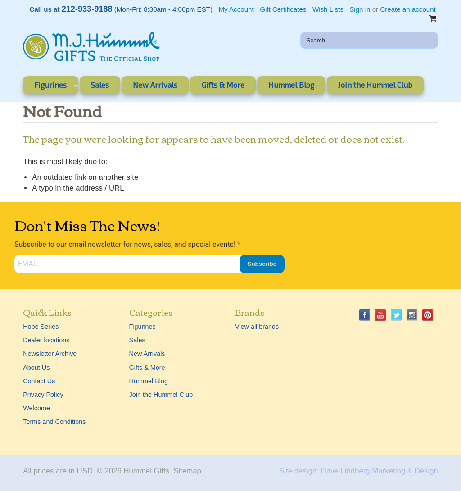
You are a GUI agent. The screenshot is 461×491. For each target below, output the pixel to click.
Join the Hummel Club (375, 84)
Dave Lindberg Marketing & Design (379, 471)
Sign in (359, 9)
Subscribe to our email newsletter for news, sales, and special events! (125, 244)
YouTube (380, 315)
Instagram (412, 315)
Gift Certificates (283, 9)
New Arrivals (155, 84)
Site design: (299, 471)
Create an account (407, 9)
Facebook (365, 315)
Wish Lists (327, 9)
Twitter (396, 315)
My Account (236, 9)
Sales (100, 84)
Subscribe (262, 263)
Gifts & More (223, 84)
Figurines (50, 86)
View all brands (257, 326)
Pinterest (428, 315)
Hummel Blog (291, 84)
